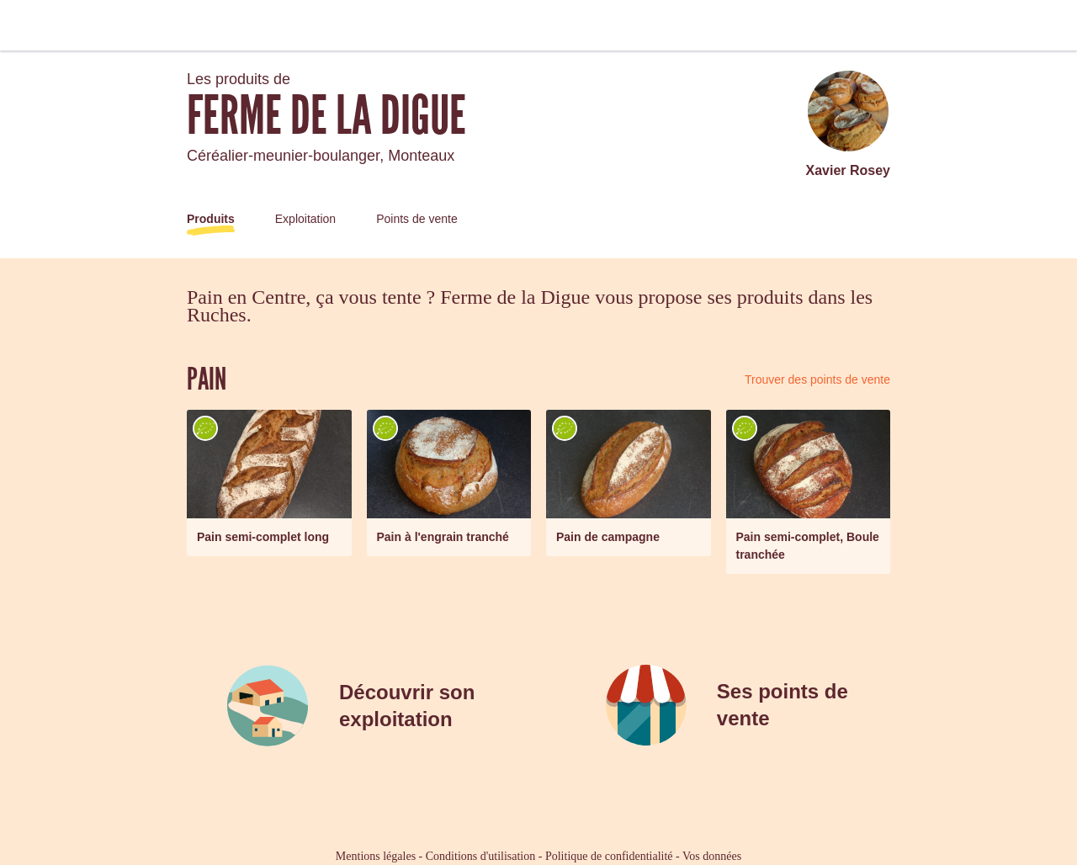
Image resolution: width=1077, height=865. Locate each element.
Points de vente (417, 219)
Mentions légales (376, 856)
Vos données (711, 856)
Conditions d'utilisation (480, 856)
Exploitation (305, 219)
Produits (211, 219)
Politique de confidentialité (609, 856)
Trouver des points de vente (817, 379)
